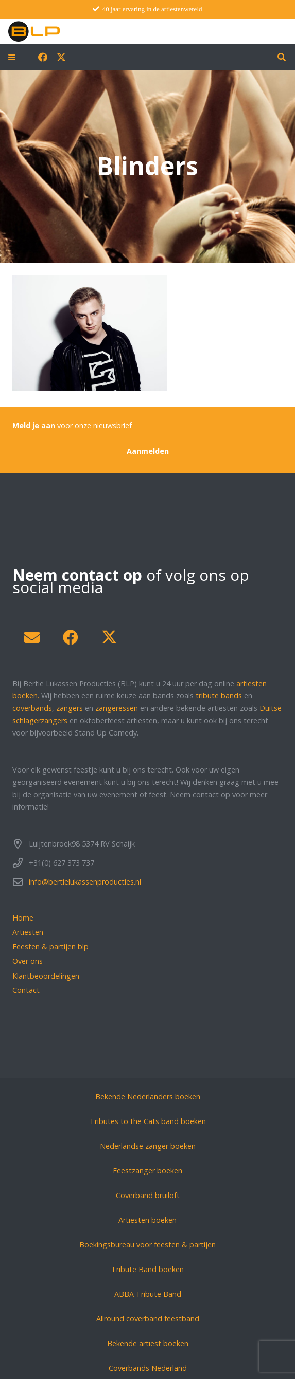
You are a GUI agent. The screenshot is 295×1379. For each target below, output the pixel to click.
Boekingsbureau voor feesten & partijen (147, 1244)
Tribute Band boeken (147, 1269)
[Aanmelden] (148, 451)
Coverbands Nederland (148, 1368)
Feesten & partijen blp (50, 946)
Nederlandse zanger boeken (148, 1146)
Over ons (27, 961)
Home (22, 918)
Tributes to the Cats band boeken (148, 1121)
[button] (12, 57)
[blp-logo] (34, 31)
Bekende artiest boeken (147, 1343)
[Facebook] (42, 57)
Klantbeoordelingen (45, 976)
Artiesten (27, 932)
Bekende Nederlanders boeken (147, 1096)
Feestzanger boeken (147, 1170)
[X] (61, 57)
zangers (69, 708)
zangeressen (116, 708)
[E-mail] (31, 637)
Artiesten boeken (147, 1220)
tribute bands (219, 696)
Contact (26, 990)
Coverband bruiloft (148, 1195)
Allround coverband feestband (147, 1318)
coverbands (32, 708)
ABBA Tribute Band (147, 1294)
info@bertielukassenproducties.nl (85, 882)
